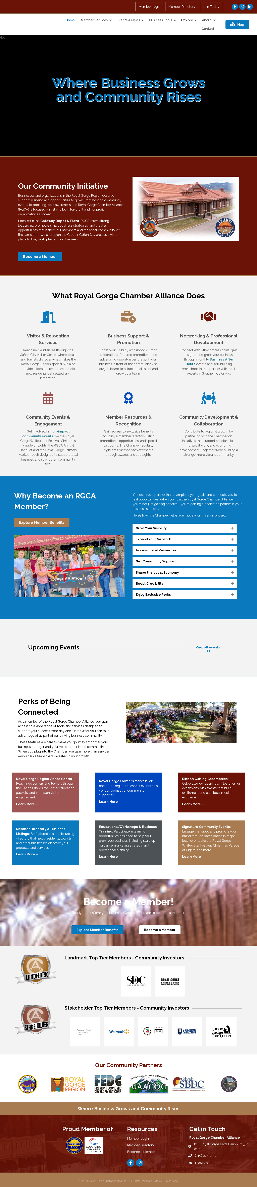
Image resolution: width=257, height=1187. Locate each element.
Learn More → (193, 804)
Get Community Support (156, 561)
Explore (187, 20)
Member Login (149, 7)
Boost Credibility (149, 583)
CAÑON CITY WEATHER (32, 1140)
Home (70, 20)
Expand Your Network (153, 539)
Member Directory (181, 7)
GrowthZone (170, 1180)
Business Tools (160, 20)
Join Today (211, 7)
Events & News (128, 20)
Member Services (94, 20)
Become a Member (141, 1152)
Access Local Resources (156, 550)
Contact (208, 29)
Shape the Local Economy (157, 572)
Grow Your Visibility (151, 528)
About (207, 20)
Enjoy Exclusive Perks (153, 595)
